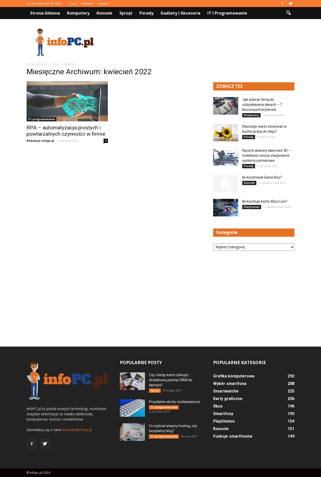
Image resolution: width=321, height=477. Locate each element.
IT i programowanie (227, 13)
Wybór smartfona (229, 383)
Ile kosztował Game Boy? (262, 177)
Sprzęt (125, 13)
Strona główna (45, 13)
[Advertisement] (203, 42)
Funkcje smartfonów (232, 436)
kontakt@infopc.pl (77, 429)
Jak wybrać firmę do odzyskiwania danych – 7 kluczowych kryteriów (262, 105)
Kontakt (103, 3)
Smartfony (223, 413)
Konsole (104, 13)
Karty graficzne (228, 398)
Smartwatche (225, 391)
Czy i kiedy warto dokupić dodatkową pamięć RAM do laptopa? (170, 380)
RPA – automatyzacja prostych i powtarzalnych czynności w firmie (66, 131)
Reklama (87, 3)
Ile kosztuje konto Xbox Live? (264, 201)
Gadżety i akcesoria (180, 13)
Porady (146, 13)
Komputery (78, 13)
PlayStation (252, 207)
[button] (288, 13)
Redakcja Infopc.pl (40, 140)
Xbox (217, 406)
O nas (73, 3)
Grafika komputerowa (233, 376)
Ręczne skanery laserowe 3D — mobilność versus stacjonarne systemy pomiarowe (266, 155)
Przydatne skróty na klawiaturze (174, 402)
